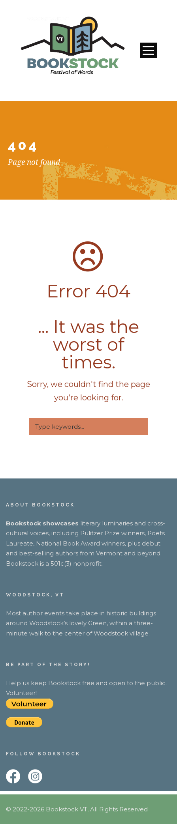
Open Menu (148, 50)
